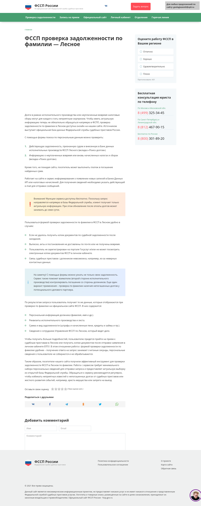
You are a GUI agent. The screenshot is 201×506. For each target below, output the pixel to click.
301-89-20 (151, 138)
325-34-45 (151, 112)
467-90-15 (151, 127)
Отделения (141, 17)
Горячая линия (160, 17)
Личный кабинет (121, 17)
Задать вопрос (141, 6)
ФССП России (46, 5)
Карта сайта (166, 464)
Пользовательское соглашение (113, 464)
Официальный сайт (95, 17)
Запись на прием (69, 17)
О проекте (166, 461)
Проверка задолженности (40, 17)
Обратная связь (168, 468)
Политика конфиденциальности (113, 461)
